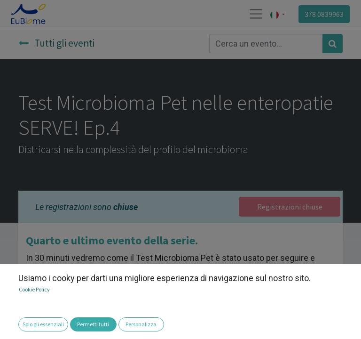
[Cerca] (332, 43)
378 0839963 (324, 14)
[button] (13, 325)
